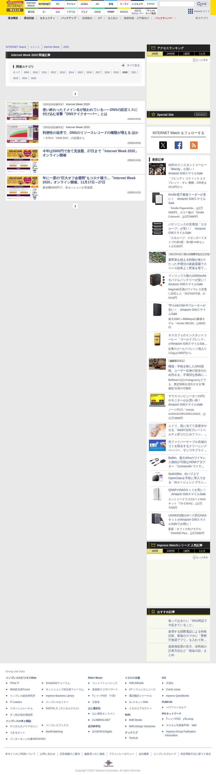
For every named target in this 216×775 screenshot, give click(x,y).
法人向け (113, 18)
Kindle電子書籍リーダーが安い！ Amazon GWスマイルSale (187, 199)
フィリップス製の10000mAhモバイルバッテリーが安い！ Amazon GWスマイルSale (189, 280)
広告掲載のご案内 (70, 753)
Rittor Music (95, 677)
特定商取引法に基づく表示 (196, 753)
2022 (15, 78)
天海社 (170, 683)
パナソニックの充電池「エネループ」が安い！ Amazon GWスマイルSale (187, 228)
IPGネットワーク (171, 713)
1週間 (186, 53)
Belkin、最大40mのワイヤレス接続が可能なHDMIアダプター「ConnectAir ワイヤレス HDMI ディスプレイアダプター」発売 (187, 466)
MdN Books (135, 720)
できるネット (17, 732)
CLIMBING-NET (101, 720)
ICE (164, 677)
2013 (62, 72)
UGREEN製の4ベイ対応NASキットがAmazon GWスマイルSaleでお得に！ (187, 519)
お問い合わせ (47, 753)
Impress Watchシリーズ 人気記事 (179, 545)
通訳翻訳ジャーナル (140, 695)
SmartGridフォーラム (58, 683)
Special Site (165, 114)
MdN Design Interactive (142, 726)
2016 (89, 72)
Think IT (14, 683)
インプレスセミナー (57, 702)
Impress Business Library (60, 695)
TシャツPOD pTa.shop (179, 718)
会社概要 (144, 753)
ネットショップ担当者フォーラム (65, 689)
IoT (100, 18)
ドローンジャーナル (21, 708)
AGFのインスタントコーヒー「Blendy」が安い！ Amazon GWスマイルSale (187, 169)
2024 (33, 78)
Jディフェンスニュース (142, 689)
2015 (80, 72)
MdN (127, 714)
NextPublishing (54, 731)
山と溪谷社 (94, 708)
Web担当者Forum (20, 689)
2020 (124, 72)
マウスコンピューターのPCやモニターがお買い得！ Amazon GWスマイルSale (186, 400)
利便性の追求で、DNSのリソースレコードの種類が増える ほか (90, 132)
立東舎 (96, 702)
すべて (16, 72)
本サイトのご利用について (20, 753)
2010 (35, 72)
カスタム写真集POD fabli (181, 725)
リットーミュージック (104, 683)
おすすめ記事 (166, 612)
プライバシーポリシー (121, 753)
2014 (71, 72)
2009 (26, 72)
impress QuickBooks (177, 695)
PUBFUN (167, 702)
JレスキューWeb (138, 702)
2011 (44, 72)
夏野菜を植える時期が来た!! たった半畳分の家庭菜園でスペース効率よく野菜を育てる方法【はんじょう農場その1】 (188, 268)
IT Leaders (16, 702)
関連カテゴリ (25, 66)
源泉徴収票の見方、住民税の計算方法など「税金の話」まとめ (187, 651)
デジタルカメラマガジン (24, 726)
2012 (53, 72)
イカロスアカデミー (140, 708)
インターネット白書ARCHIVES (28, 738)
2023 (24, 78)
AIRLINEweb (136, 683)
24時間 (170, 53)
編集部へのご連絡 (94, 753)
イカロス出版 (132, 677)
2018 (106, 72)
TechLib (133, 737)
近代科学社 (94, 726)
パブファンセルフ (176, 707)
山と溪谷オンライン (103, 713)
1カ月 (202, 53)
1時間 (155, 53)
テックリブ (131, 732)
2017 (98, 72)
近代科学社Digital (102, 731)
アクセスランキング (170, 48)
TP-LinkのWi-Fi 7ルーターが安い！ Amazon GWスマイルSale (187, 310)
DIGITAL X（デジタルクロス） (63, 708)
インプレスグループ (164, 753)
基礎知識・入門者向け (136, 18)
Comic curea (173, 689)
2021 (133, 72)
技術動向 (87, 18)
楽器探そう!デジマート (105, 689)
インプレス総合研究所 (22, 695)
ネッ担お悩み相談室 (21, 714)
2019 (116, 72)
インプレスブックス (57, 725)
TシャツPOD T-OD (103, 695)
